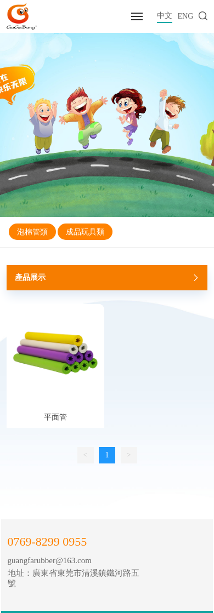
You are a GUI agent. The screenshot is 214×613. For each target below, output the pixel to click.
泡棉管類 (32, 232)
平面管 (55, 417)
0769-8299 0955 (47, 541)
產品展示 (108, 278)
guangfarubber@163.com (50, 560)
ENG (186, 16)
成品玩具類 (85, 232)
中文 (164, 16)
